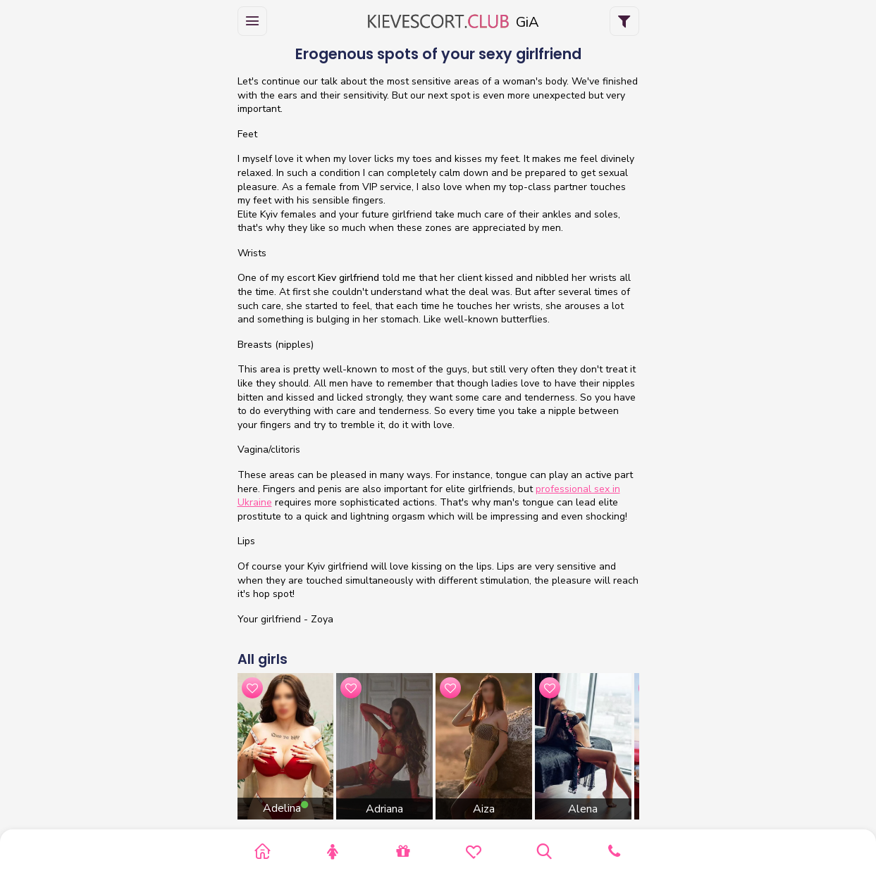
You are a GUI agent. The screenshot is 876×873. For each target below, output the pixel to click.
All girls (262, 659)
